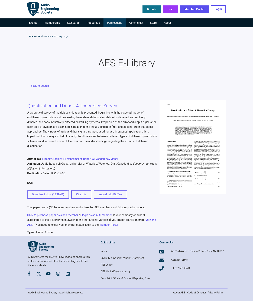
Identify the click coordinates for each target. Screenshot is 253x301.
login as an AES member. (97, 215)
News (104, 251)
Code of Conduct (196, 292)
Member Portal (108, 224)
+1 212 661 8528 (180, 268)
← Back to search (38, 85)
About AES (179, 292)
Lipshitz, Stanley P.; (54, 159)
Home (32, 36)
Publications (44, 36)
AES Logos (107, 264)
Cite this (81, 194)
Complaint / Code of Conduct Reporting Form (126, 278)
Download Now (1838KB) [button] (48, 194)
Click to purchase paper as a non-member (52, 215)
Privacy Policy (215, 292)
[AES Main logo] (43, 9)
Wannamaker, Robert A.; (80, 159)
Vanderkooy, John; (107, 159)
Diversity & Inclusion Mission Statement (122, 258)
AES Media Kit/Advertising (115, 271)
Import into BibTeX (110, 194)
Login (218, 9)
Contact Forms (179, 259)
